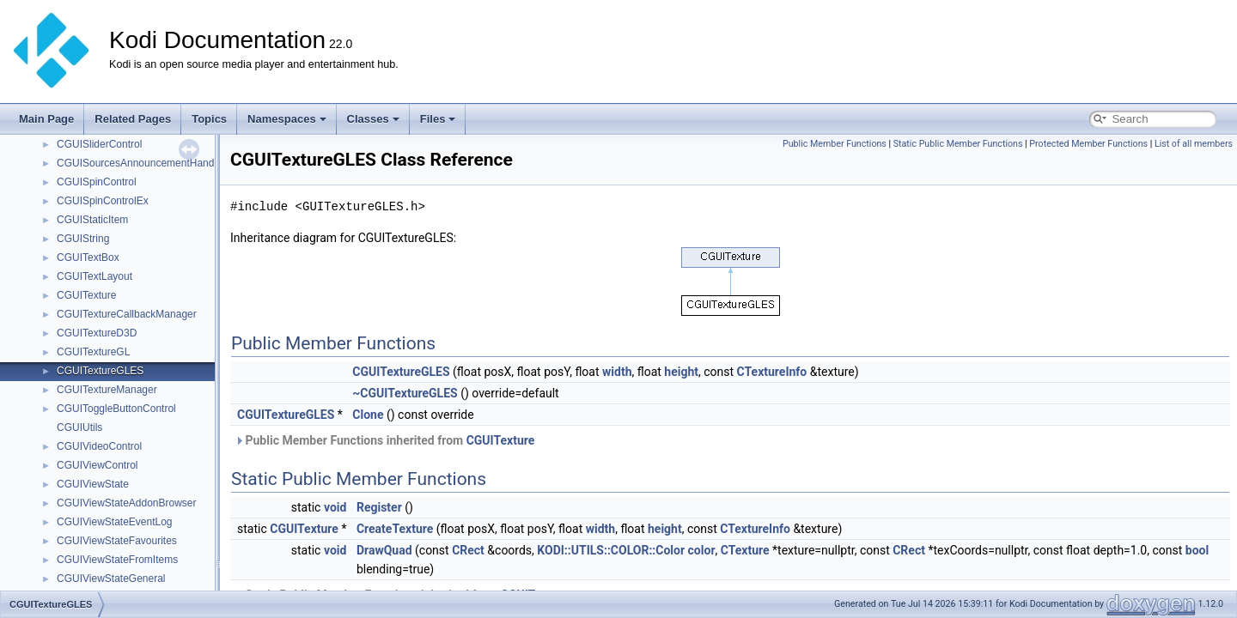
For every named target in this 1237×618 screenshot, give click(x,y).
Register (379, 507)
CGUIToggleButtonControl (116, 409)
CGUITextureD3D (97, 333)
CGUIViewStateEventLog (115, 522)
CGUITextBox (88, 257)
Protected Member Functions (1088, 143)
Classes (373, 118)
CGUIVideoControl (99, 446)
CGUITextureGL (93, 352)
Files (438, 118)
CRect (468, 550)
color (702, 550)
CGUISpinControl (97, 182)
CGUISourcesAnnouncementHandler (141, 163)
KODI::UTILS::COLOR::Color (611, 550)
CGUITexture (86, 295)
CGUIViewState (93, 484)
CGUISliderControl (99, 144)
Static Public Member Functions (958, 143)
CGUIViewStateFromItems (117, 560)
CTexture (745, 550)
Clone (367, 414)
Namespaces (286, 118)
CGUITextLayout (94, 276)
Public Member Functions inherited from (384, 440)
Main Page (46, 118)
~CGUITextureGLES (404, 393)
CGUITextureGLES (100, 371)
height (681, 372)
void (335, 507)
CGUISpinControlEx (103, 201)
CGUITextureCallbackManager (127, 314)
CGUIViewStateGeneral (111, 579)
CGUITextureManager (107, 390)
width (616, 372)
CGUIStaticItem (92, 220)
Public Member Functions (835, 143)
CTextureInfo (772, 372)
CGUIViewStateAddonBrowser (127, 503)
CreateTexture (394, 529)
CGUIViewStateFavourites (117, 541)
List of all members (1194, 143)
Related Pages (132, 118)
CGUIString (83, 239)
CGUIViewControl (97, 465)
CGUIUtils (79, 427)
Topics (209, 118)
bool (1197, 550)
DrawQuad (384, 550)
